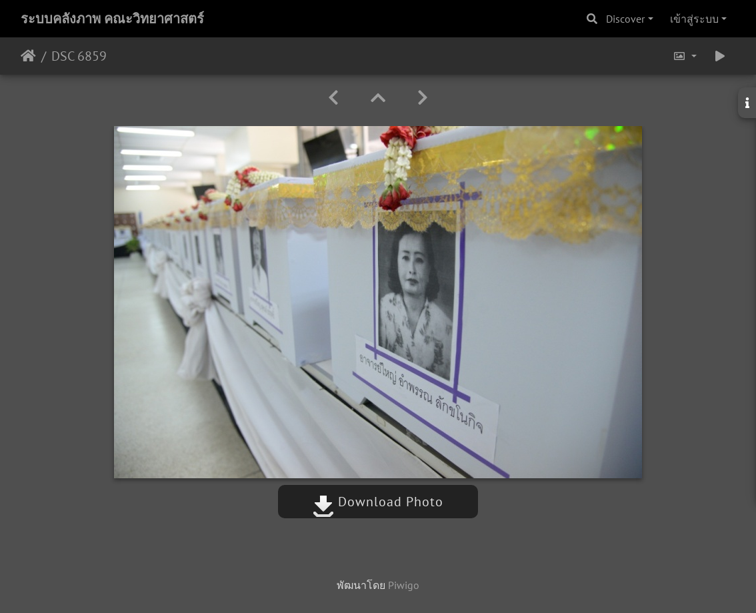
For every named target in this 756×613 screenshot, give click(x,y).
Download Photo (378, 501)
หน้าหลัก (28, 56)
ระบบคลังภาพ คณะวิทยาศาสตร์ (112, 18)
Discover (625, 18)
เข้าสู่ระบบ (694, 18)
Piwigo (403, 585)
